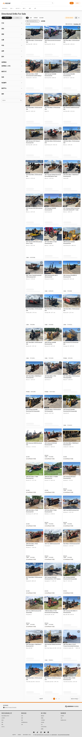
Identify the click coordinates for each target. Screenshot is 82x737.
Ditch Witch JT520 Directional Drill (71, 543)
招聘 (2, 722)
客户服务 (62, 715)
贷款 (22, 720)
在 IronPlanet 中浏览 (31, 458)
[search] (21, 100)
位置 (35, 8)
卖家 (22, 717)
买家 (22, 715)
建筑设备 (42, 715)
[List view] (78, 18)
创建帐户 (77, 3)
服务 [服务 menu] (24, 8)
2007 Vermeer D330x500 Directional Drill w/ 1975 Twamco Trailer (52, 579)
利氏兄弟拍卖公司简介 (5, 715)
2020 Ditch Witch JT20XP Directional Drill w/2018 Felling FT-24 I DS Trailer (34, 75)
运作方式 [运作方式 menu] (18, 8)
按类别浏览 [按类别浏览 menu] (5, 8)
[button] (69, 18)
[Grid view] (75, 18)
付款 (22, 724)
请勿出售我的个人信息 (27, 734)
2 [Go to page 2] (56, 698)
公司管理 (3, 717)
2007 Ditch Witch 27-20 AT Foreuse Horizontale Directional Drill (71, 646)
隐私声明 (14, 734)
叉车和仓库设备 (43, 726)
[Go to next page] (59, 699)
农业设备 (42, 722)
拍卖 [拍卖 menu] (12, 8)
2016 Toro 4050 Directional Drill (52, 543)
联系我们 (77, 706)
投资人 (3, 720)
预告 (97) (7, 17)
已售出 (17, 17)
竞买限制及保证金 (24, 722)
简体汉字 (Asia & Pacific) (10, 707)
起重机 (42, 728)
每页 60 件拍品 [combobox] (74, 698)
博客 (2, 724)
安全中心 (3, 726)
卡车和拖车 (43, 720)
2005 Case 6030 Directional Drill (71, 510)
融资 (30, 8)
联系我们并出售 (63, 720)
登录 (72, 3)
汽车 (42, 724)
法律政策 (19, 734)
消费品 (42, 717)
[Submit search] (52, 3)
